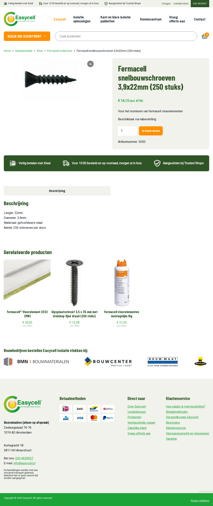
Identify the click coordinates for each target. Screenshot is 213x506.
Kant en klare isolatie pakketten (116, 19)
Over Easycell (137, 406)
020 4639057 (200, 3)
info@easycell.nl (24, 463)
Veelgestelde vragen (141, 422)
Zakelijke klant (180, 3)
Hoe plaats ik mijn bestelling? (185, 406)
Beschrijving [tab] (57, 191)
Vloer (40, 50)
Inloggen (166, 3)
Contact (199, 19)
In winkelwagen (151, 130)
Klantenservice (176, 428)
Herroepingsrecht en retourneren (187, 433)
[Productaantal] (127, 130)
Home (7, 50)
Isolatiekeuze (137, 412)
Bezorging (173, 422)
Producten (134, 417)
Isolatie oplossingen (81, 19)
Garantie (171, 439)
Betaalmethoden (177, 412)
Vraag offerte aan (177, 19)
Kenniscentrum (151, 19)
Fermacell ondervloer (60, 50)
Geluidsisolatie (24, 50)
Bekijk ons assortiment (27, 36)
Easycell (60, 19)
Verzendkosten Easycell (182, 417)
